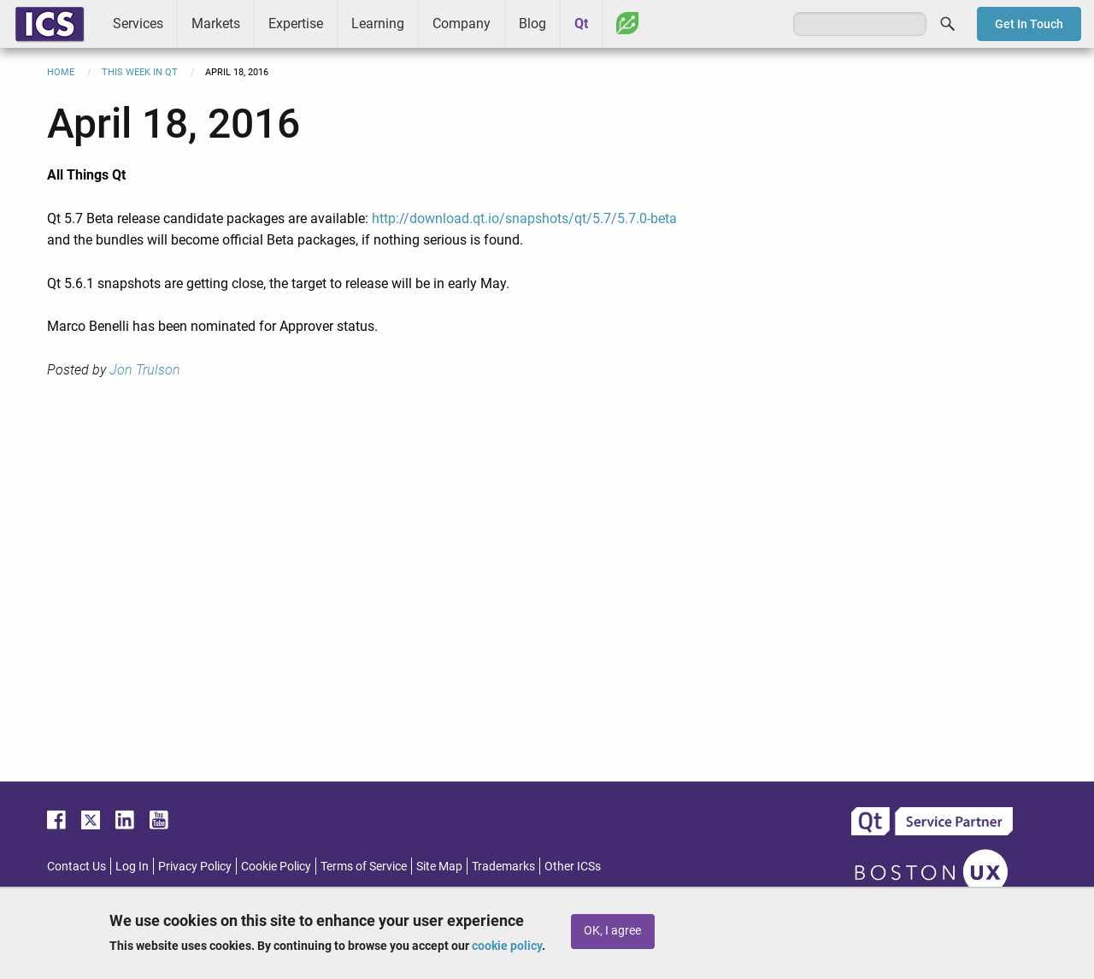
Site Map (439, 866)
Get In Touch (1029, 24)
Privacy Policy (195, 866)
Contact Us (76, 866)
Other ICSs (572, 866)
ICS (49, 24)
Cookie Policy (276, 866)
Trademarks (503, 866)
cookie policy (507, 945)
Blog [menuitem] (532, 23)
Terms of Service (364, 866)
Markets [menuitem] (215, 23)
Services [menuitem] (138, 23)
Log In (132, 866)
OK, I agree (612, 930)
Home (60, 72)
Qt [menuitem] (581, 23)
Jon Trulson (144, 370)
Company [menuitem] (461, 23)
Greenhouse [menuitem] (627, 23)
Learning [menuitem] (377, 23)
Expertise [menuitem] (295, 23)
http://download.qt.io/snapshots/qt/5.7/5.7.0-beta (524, 218)
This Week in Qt (140, 72)
